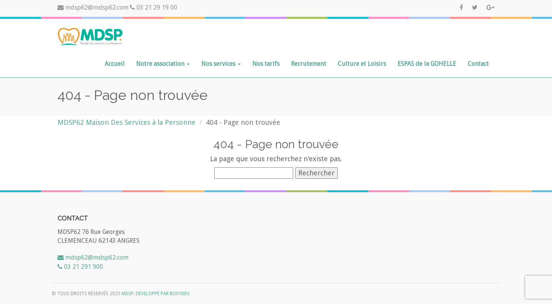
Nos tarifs (265, 63)
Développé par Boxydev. (163, 293)
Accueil (115, 63)
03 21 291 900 (80, 266)
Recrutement (308, 63)
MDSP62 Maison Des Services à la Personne (127, 122)
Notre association (163, 63)
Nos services (221, 63)
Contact (478, 63)
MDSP (127, 293)
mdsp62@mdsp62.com (94, 7)
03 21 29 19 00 (153, 7)
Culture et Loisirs (362, 63)
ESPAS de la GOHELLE (427, 63)
